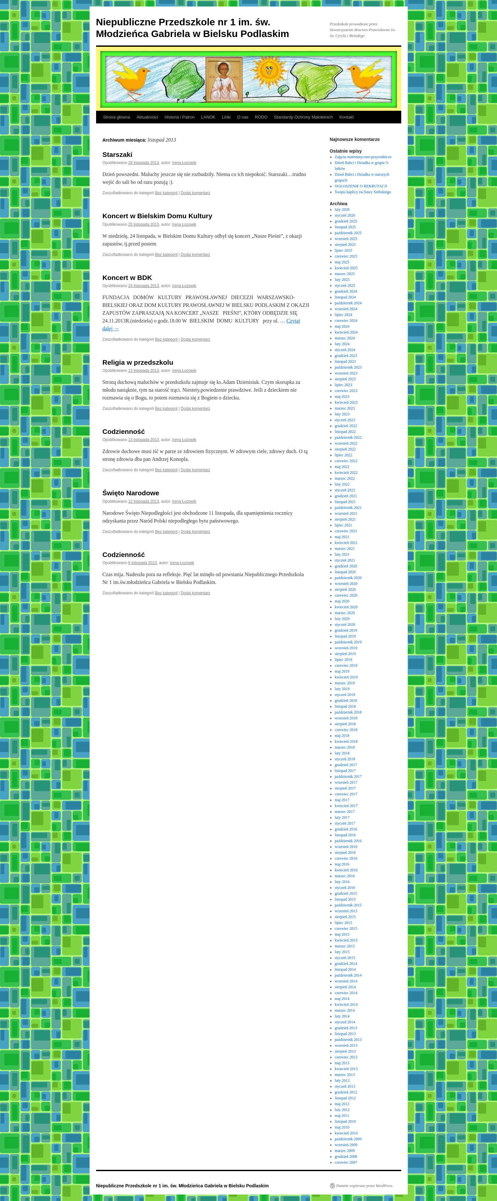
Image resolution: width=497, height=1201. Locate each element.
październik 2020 (348, 577)
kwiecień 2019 (346, 677)
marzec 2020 (345, 613)
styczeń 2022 (345, 490)
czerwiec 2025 (346, 256)
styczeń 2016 (345, 887)
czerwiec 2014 (346, 993)
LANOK (208, 117)
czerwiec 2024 (346, 320)
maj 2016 (342, 864)
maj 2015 (342, 934)
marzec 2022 (345, 478)
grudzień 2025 (346, 221)
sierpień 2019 (345, 653)
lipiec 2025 (343, 250)
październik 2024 (348, 303)
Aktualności (147, 117)
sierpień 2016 (345, 852)
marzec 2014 (345, 1010)
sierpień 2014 (345, 987)
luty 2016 (342, 881)
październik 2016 (348, 841)
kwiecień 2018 (346, 741)
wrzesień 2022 (346, 443)
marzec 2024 (345, 338)
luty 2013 (342, 1080)
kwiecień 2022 (346, 472)
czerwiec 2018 (346, 729)
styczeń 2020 (345, 624)
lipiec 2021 (343, 525)
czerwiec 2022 (346, 461)
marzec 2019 (345, 683)
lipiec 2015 (343, 922)
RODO (261, 117)
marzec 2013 (345, 1074)
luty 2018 (342, 753)
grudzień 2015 (346, 893)
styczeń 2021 (345, 560)
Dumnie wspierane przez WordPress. (364, 1185)
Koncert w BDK (127, 277)
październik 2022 (348, 437)
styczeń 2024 (345, 350)
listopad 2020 (345, 572)
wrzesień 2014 (346, 981)
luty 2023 (342, 414)
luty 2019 (342, 689)
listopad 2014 (345, 969)
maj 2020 (342, 601)
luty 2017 (342, 817)
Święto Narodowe (131, 493)
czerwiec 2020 (346, 595)
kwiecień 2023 (346, 402)
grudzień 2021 (346, 496)
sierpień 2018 (345, 724)
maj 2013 (342, 1063)
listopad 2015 (345, 899)
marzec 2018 (345, 747)
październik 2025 (348, 233)
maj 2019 (342, 671)
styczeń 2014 (345, 1022)
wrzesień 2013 (346, 1045)
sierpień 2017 (345, 788)
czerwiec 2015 (346, 928)
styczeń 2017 (345, 823)
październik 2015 (348, 905)
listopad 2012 (345, 1098)
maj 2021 (342, 537)
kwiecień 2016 (346, 870)
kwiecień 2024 (346, 332)
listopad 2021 (345, 501)
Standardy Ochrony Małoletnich (303, 117)
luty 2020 (342, 618)
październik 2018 (348, 712)
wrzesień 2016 (346, 846)
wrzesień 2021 (346, 513)
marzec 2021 (345, 548)
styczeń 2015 (345, 957)
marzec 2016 (345, 876)
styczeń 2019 (345, 694)
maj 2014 (342, 998)
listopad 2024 (345, 297)
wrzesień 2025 (346, 238)
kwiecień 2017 (346, 805)
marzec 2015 (345, 946)
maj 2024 (342, 326)
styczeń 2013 (345, 1086)
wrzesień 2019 (346, 648)
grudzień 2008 (346, 1156)
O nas (242, 117)
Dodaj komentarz (195, 193)
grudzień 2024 (346, 291)
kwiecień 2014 (346, 1004)
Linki (226, 117)
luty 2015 (342, 952)
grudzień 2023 (346, 355)
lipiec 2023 (343, 385)
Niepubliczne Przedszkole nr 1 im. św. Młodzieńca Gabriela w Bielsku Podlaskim (182, 1185)
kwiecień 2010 (346, 1133)
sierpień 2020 (345, 589)
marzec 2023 (345, 408)
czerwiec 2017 (346, 794)
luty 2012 (342, 1109)
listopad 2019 (345, 636)
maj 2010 (342, 1127)
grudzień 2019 (346, 630)
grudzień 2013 (346, 1028)
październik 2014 (348, 975)
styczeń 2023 (345, 420)
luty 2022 (342, 484)
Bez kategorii (166, 193)
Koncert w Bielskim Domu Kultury (157, 216)
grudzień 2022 (346, 426)
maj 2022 (342, 466)
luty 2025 (342, 279)
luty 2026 (342, 209)
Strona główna (116, 117)
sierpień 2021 (345, 519)
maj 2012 (342, 1104)
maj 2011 (342, 1115)
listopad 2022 (345, 431)
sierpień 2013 (345, 1051)
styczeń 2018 (345, 759)
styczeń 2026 (345, 215)
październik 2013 (348, 1039)
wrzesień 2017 (346, 782)
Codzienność (124, 431)
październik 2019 (348, 642)
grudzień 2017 (346, 765)
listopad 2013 (345, 1033)
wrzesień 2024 (346, 309)
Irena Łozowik (184, 162)
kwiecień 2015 (346, 940)
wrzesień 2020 (346, 583)
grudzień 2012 (346, 1092)
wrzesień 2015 (346, 911)
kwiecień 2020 (346, 607)
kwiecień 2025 (346, 268)
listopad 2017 (345, 770)
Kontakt (346, 117)
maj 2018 (342, 735)
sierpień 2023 (345, 379)
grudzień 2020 (346, 566)
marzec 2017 (345, 811)
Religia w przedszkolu (138, 362)
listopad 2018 (345, 706)
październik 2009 (348, 1139)
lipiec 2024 (343, 314)
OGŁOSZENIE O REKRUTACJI (361, 186)
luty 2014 (342, 1016)
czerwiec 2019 (346, 665)
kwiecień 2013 (346, 1069)
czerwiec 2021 (346, 531)
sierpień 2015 (345, 917)
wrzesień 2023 (346, 373)
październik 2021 (348, 507)
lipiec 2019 (343, 659)
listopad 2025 (345, 227)
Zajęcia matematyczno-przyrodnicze (363, 157)
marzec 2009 (345, 1150)
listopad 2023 (345, 361)
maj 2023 (342, 396)
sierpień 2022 (345, 449)
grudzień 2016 (346, 829)
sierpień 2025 (345, 244)
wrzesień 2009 (346, 1145)
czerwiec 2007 (346, 1162)
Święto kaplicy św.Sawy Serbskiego (363, 192)
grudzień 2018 (346, 700)
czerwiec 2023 (346, 390)
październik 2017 (348, 776)
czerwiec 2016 (346, 858)
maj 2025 (342, 262)
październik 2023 (348, 367)
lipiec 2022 (343, 455)
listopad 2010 (345, 1121)
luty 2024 (342, 344)
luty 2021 (342, 554)
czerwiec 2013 (346, 1057)
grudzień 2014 (346, 963)
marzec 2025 (345, 274)
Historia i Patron (179, 117)
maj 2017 (342, 800)
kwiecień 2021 (346, 542)
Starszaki (117, 154)
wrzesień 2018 (346, 718)
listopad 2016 (345, 835)
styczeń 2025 (345, 285)
